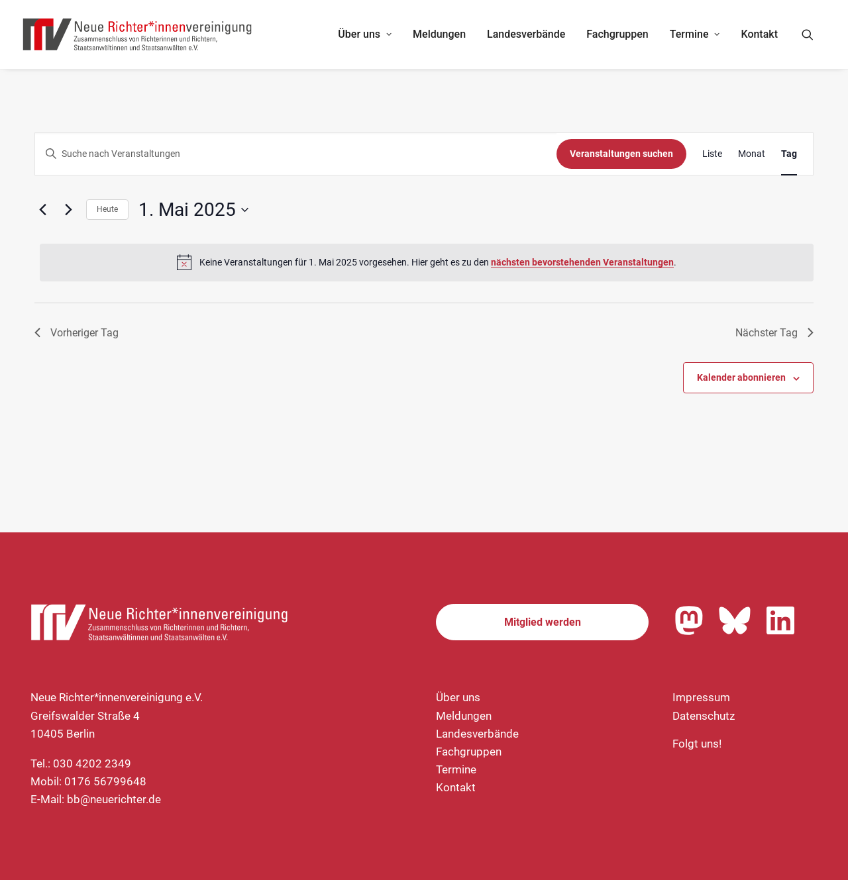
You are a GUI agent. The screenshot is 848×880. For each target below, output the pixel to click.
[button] (813, 34)
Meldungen (439, 34)
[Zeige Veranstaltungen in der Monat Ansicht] (751, 154)
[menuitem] (365, 34)
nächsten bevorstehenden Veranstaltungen (582, 262)
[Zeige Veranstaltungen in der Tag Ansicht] (789, 154)
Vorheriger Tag (76, 332)
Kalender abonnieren (741, 377)
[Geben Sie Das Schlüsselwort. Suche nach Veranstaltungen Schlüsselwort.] (295, 154)
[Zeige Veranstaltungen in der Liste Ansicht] (712, 154)
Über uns (365, 34)
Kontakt (759, 34)
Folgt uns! (696, 743)
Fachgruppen (617, 34)
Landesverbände (526, 34)
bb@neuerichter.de (114, 799)
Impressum (701, 697)
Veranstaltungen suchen (621, 153)
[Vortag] (42, 210)
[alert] (427, 262)
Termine (695, 34)
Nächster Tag (774, 332)
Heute (107, 209)
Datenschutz (703, 715)
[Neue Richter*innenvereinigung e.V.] (138, 34)
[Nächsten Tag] (68, 210)
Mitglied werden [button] (542, 622)
